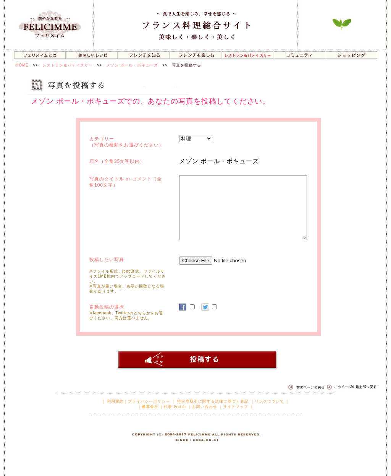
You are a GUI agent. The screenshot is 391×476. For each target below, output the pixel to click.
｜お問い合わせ (202, 407)
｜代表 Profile (173, 407)
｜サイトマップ (233, 407)
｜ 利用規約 (113, 401)
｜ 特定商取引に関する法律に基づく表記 (210, 401)
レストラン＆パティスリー (67, 65)
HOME (22, 65)
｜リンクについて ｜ (270, 401)
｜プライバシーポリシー (147, 401)
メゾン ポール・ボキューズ (132, 65)
